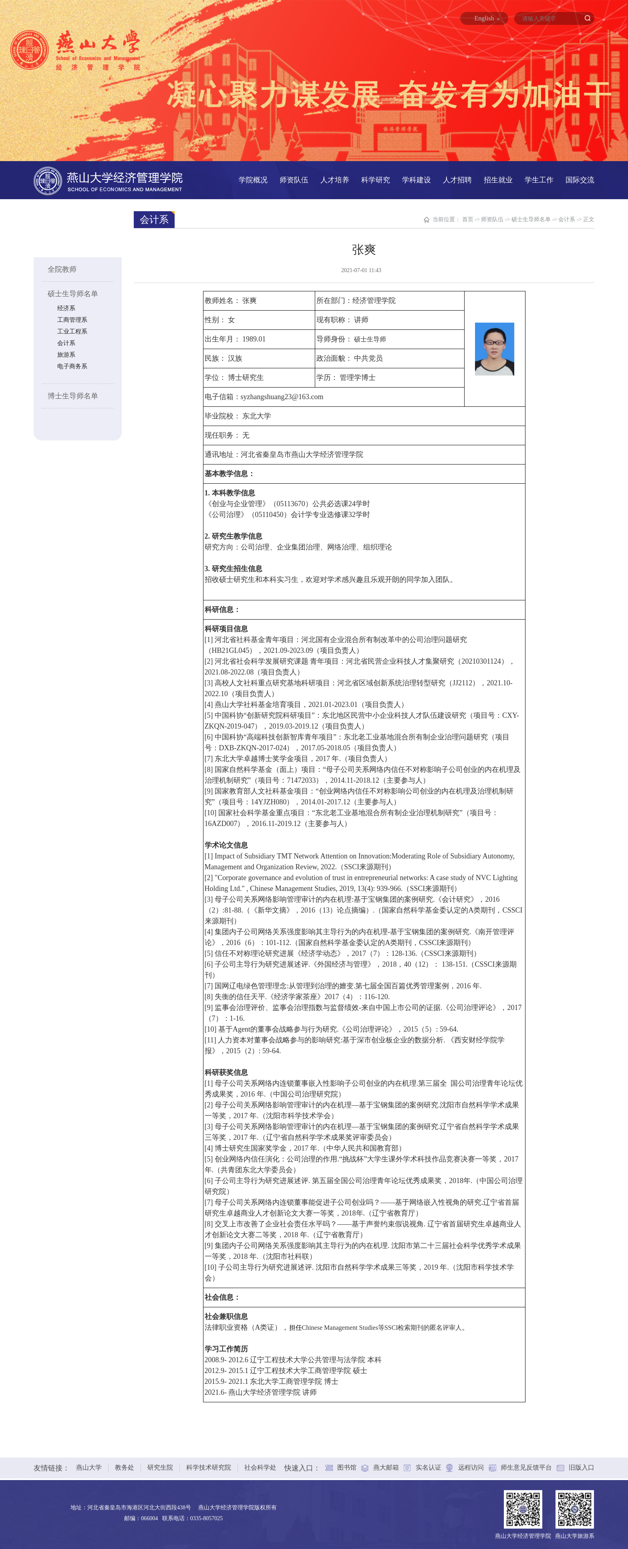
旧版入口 (581, 1463)
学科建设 (416, 180)
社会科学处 (260, 1463)
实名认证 (428, 1463)
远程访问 (471, 1463)
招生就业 (498, 180)
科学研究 (375, 180)
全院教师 (62, 269)
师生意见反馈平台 (526, 1463)
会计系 (66, 343)
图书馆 (346, 1463)
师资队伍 (294, 180)
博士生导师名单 (73, 396)
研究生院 (160, 1463)
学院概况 (253, 180)
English (484, 18)
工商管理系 (72, 320)
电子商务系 (72, 366)
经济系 (66, 308)
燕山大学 (89, 1463)
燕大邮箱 (386, 1463)
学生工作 (539, 180)
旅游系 (66, 354)
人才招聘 (457, 180)
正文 (588, 219)
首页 (467, 219)
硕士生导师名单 (73, 294)
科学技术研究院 (208, 1463)
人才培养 (334, 180)
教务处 (124, 1463)
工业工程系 (72, 331)
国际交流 (580, 180)
